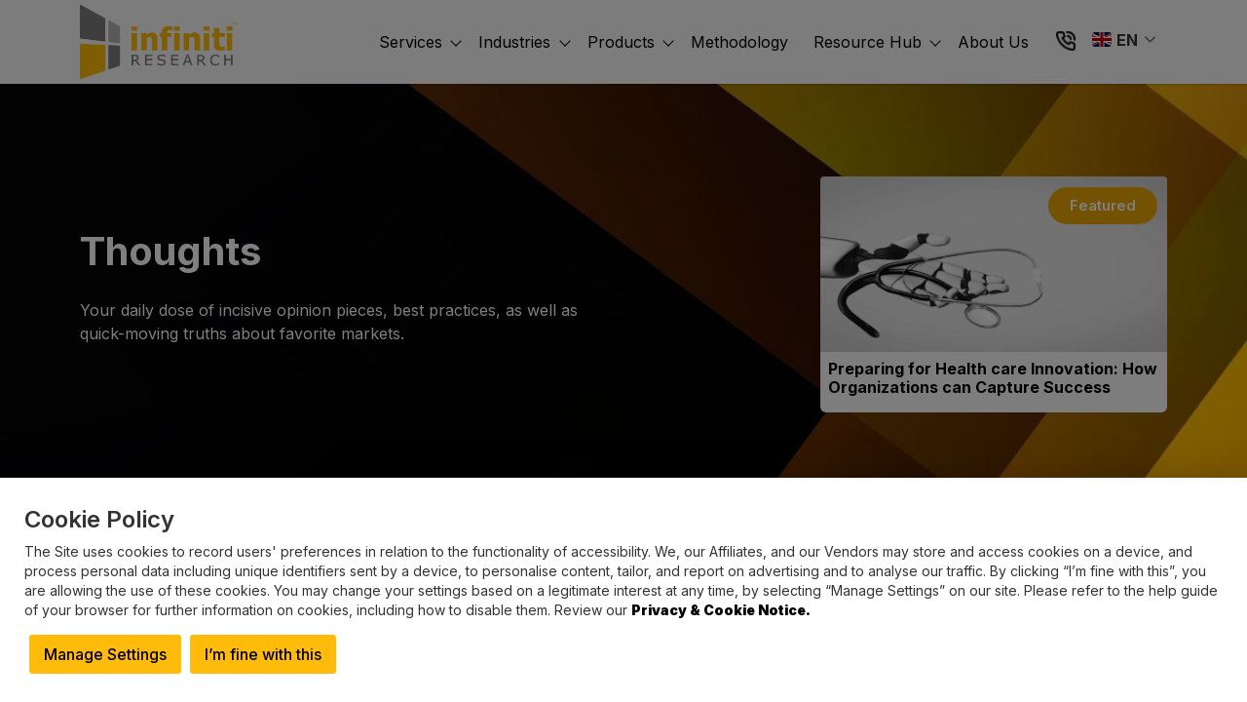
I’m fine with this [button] (263, 654)
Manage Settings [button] (105, 654)
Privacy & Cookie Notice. (721, 610)
